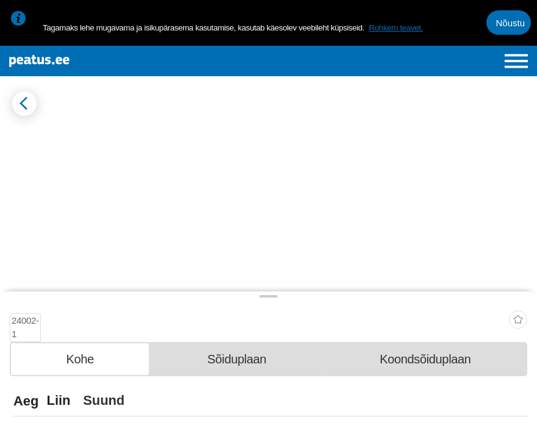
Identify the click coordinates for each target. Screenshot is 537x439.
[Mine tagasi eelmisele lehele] (24, 103)
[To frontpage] (95, 61)
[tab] (80, 355)
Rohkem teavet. (396, 27)
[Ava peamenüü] (516, 61)
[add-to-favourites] (518, 312)
